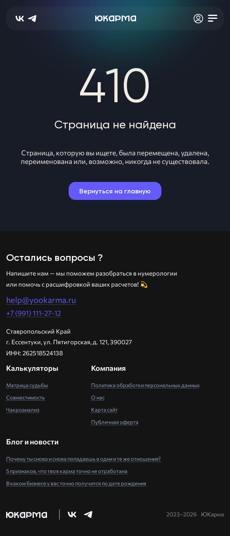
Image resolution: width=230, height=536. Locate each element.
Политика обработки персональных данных (145, 385)
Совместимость (25, 397)
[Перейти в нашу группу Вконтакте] (72, 514)
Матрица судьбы (27, 385)
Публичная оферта (114, 422)
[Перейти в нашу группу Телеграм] (88, 514)
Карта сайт (104, 409)
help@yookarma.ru (41, 300)
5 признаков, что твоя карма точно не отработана (66, 471)
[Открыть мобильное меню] (212, 18)
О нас (98, 397)
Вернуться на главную (115, 191)
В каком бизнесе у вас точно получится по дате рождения (76, 483)
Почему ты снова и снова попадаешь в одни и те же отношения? (83, 458)
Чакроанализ (22, 409)
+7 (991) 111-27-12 (33, 313)
